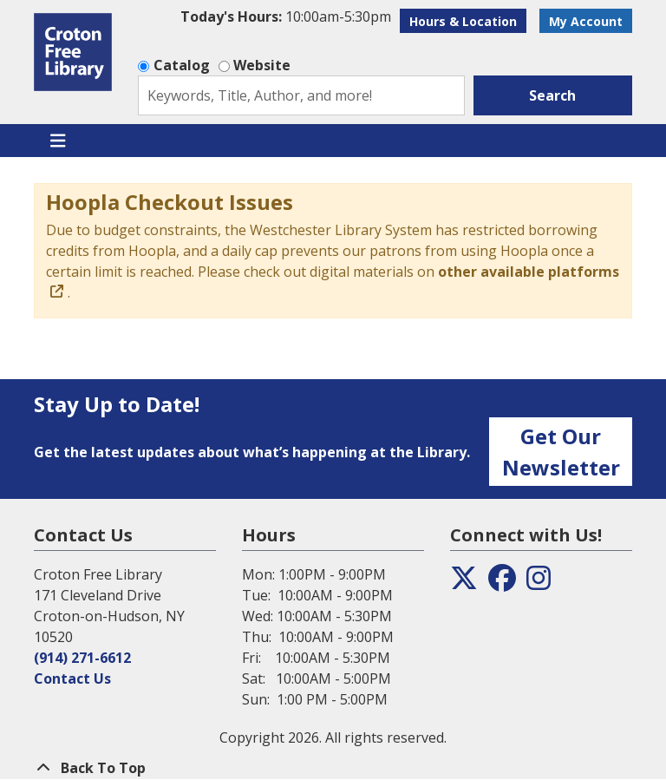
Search (552, 95)
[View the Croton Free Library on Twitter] (464, 583)
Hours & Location (463, 21)
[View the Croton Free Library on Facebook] (502, 583)
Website (262, 65)
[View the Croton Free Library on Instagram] (538, 583)
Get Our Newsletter (561, 452)
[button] (285, 16)
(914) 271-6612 (82, 657)
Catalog (181, 65)
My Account (586, 21)
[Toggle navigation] (57, 140)
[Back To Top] (333, 768)
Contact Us (72, 678)
